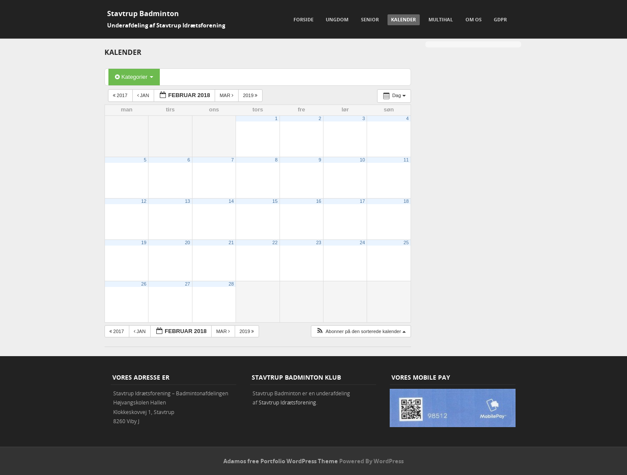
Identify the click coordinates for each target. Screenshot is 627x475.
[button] (360, 331)
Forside (303, 19)
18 (406, 201)
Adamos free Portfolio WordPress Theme (280, 461)
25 (406, 242)
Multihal (440, 19)
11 (406, 159)
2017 (121, 95)
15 (275, 201)
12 (143, 201)
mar (227, 95)
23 (318, 242)
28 (231, 283)
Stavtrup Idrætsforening (287, 402)
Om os (473, 19)
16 (318, 201)
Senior (370, 19)
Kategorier (134, 77)
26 (143, 283)
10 (362, 159)
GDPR (500, 19)
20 (187, 242)
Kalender (403, 19)
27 (187, 283)
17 (362, 201)
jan (144, 95)
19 (143, 242)
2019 (251, 95)
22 (275, 242)
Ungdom (337, 19)
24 (362, 242)
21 (231, 242)
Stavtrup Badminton (143, 13)
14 (231, 201)
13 (187, 201)
